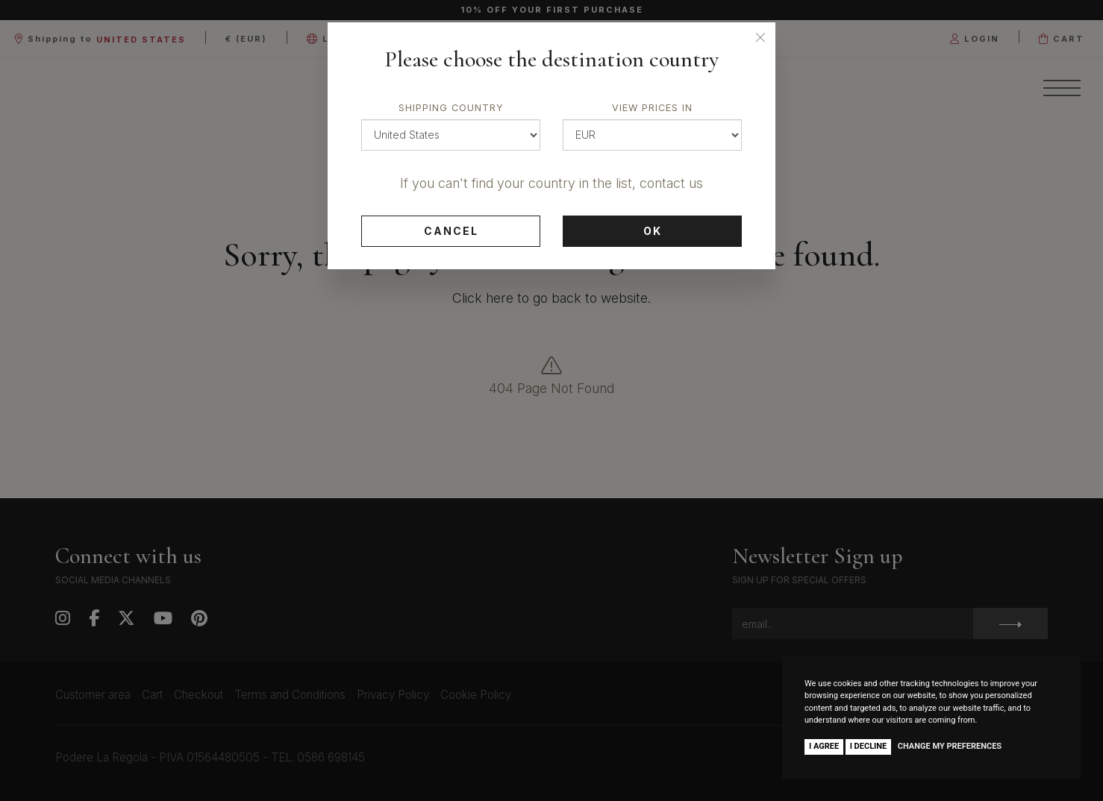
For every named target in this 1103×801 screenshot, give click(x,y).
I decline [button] (868, 746)
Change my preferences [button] (950, 746)
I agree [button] (824, 746)
